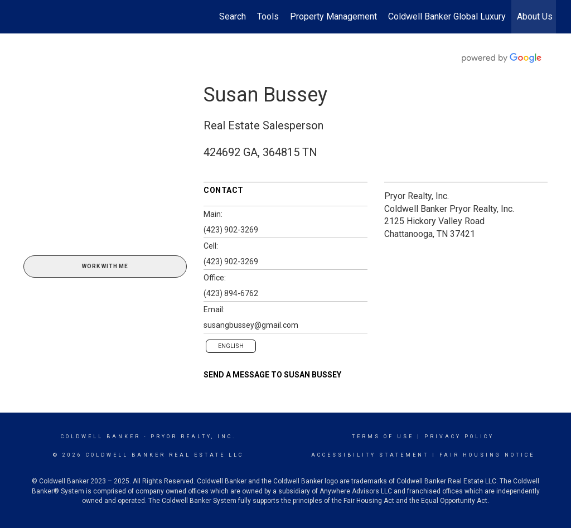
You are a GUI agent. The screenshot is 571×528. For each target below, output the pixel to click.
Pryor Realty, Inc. (416, 196)
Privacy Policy (459, 436)
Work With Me (105, 266)
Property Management (333, 16)
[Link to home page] (21, 16)
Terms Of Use (383, 436)
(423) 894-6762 (231, 293)
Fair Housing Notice (487, 455)
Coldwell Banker (101, 436)
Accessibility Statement (370, 455)
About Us (535, 16)
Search (232, 16)
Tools (268, 16)
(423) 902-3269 (231, 229)
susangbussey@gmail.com (251, 325)
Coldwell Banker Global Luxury (447, 16)
